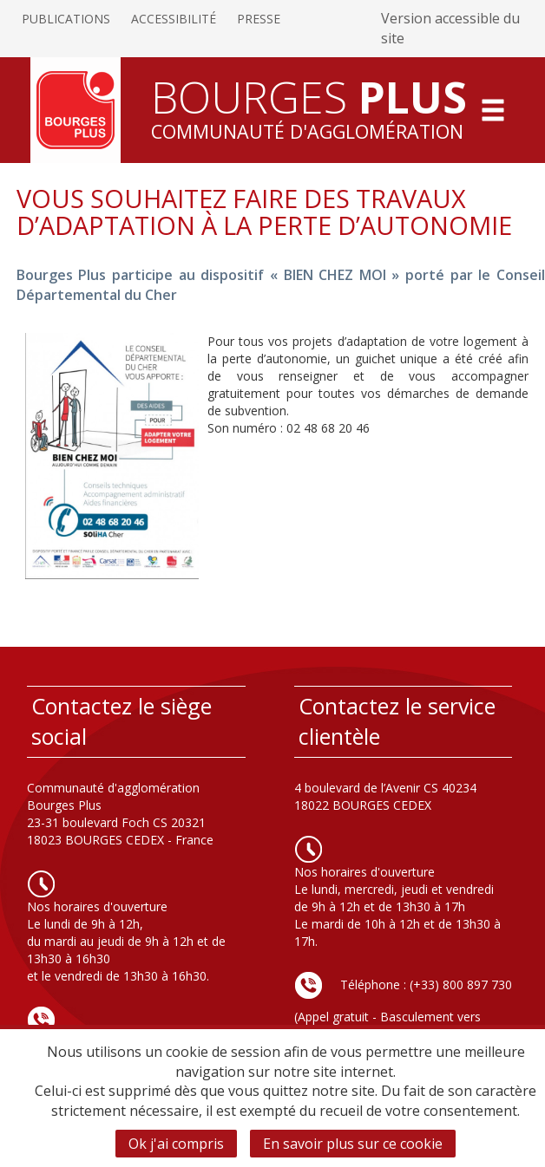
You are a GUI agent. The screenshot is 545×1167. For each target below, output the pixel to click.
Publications (66, 18)
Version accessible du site (450, 28)
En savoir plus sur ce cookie (353, 1143)
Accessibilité (173, 18)
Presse (258, 18)
